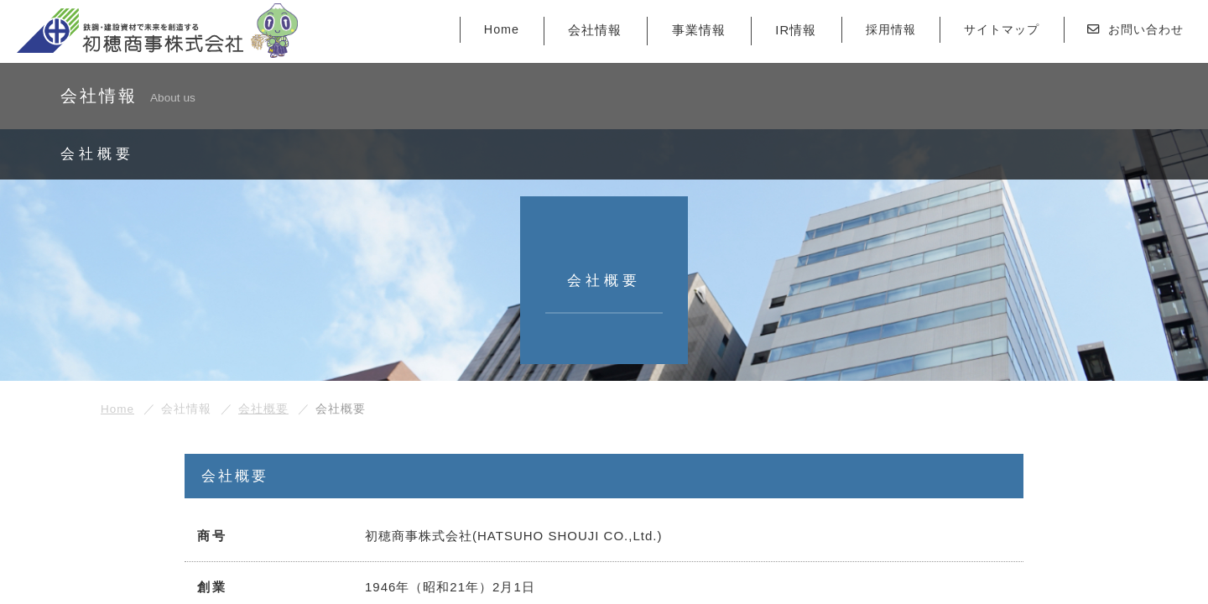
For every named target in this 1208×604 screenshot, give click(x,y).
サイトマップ (990, 31)
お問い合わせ (1131, 31)
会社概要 (263, 409)
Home (477, 31)
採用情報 (872, 31)
